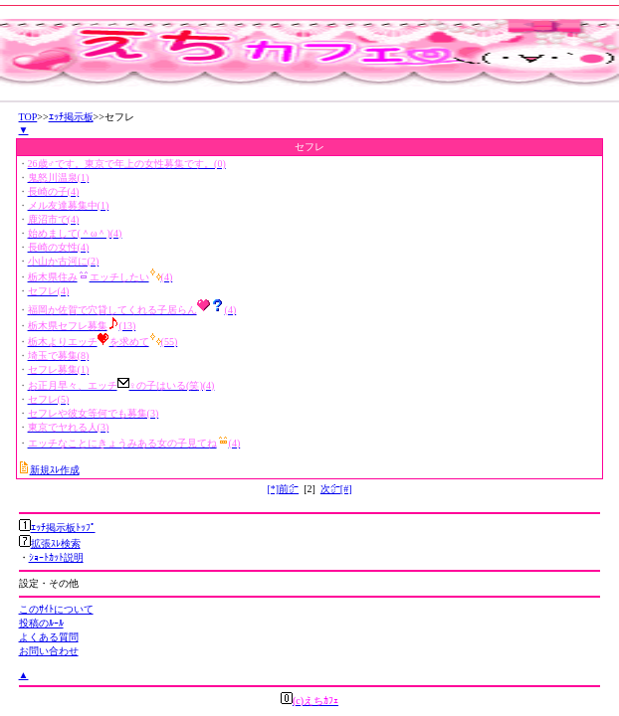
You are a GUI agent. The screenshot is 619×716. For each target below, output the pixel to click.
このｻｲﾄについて (56, 609)
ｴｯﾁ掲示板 (71, 116)
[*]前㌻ (283, 488)
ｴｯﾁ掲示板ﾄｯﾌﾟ (63, 527)
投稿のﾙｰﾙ (41, 623)
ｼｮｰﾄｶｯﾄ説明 (56, 557)
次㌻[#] (336, 488)
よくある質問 (49, 636)
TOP (28, 116)
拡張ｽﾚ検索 (56, 543)
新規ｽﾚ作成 (55, 469)
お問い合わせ (49, 650)
